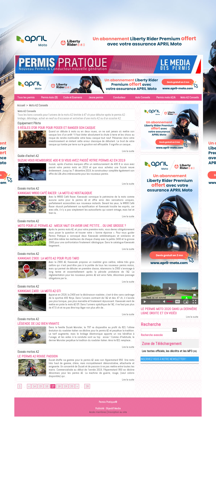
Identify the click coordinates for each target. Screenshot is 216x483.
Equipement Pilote (27, 122)
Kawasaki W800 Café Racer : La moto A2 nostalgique (64, 197)
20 (69, 397)
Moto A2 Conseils (189, 97)
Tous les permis (26, 97)
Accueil (21, 105)
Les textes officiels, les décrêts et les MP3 (162, 357)
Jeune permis (96, 97)
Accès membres (97, 423)
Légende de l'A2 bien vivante (42, 333)
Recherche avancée (153, 342)
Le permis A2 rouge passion (42, 366)
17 (51, 397)
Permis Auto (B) (49, 97)
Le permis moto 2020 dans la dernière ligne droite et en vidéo (167, 315)
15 (40, 397)
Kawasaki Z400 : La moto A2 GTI (45, 301)
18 (57, 397)
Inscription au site (118, 423)
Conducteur (119, 97)
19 (63, 397)
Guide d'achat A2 (26, 155)
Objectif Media (113, 419)
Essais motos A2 (27, 193)
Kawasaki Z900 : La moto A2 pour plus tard (56, 268)
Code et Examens (72, 97)
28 (84, 397)
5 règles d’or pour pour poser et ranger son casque (66, 127)
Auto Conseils (142, 97)
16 (46, 397)
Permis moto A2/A (165, 97)
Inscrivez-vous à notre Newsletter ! (164, 365)
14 (34, 397)
